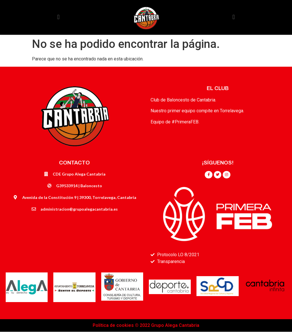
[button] (58, 17)
